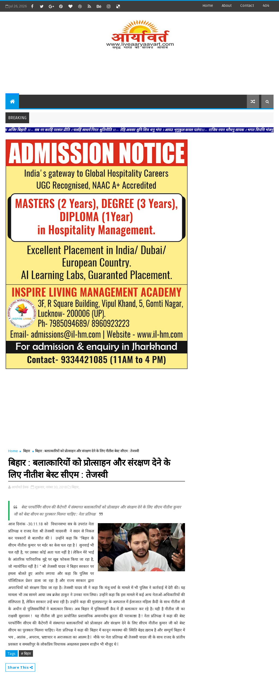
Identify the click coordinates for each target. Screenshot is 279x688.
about (227, 5)
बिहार (26, 450)
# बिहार (26, 653)
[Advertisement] (139, 73)
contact (247, 5)
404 (266, 5)
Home (207, 5)
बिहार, (75, 487)
